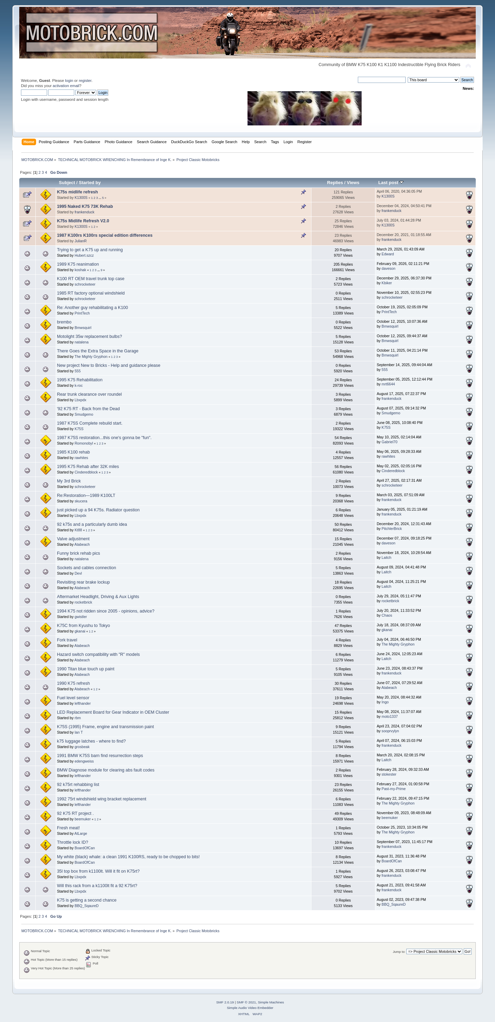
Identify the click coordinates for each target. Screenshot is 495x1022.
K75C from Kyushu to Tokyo (83, 625)
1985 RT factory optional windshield (91, 293)
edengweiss (84, 761)
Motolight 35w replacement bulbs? (89, 336)
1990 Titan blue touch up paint (85, 669)
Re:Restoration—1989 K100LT (86, 495)
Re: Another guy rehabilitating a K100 (92, 307)
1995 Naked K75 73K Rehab (85, 206)
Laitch (386, 557)
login (69, 80)
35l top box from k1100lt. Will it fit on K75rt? (98, 871)
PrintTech (82, 313)
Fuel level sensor (73, 697)
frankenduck (85, 212)
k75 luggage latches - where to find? (91, 741)
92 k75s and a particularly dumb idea (92, 524)
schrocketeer (85, 284)
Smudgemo (84, 414)
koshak (80, 270)
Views (353, 182)
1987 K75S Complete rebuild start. (90, 423)
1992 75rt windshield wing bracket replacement (101, 799)
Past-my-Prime (394, 789)
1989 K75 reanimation (78, 264)
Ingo (385, 702)
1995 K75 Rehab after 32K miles (88, 466)
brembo (64, 322)
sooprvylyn (390, 731)
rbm (78, 718)
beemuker (83, 819)
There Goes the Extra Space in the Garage (98, 351)
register (85, 80)
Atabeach (82, 544)
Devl (78, 573)
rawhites (81, 458)
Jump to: (399, 952)
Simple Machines (271, 1002)
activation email (66, 86)
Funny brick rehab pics (78, 553)
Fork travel (67, 640)
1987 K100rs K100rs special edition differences (105, 235)
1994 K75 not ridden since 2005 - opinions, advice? (106, 611)
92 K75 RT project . (75, 813)
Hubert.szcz (84, 255)
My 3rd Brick (69, 481)
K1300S (81, 197)
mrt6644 (388, 384)
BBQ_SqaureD (87, 906)
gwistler (81, 617)
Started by (90, 182)
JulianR (81, 241)
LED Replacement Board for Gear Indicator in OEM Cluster (113, 712)
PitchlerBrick (392, 528)
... (100, 198)
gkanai (80, 631)
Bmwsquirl (83, 328)
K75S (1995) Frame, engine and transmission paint (105, 726)
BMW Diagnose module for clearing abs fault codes (105, 770)
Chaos (387, 615)
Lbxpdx (80, 400)
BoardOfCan (85, 848)
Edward (388, 254)
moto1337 (390, 716)
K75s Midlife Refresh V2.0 (83, 221)
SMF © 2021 (246, 1002)
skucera (81, 501)
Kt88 (78, 530)
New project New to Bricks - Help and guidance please (109, 365)
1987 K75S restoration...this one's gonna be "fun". (104, 437)
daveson (388, 268)
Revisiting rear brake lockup (83, 582)
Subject (67, 182)
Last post (391, 182)
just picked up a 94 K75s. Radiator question (98, 510)
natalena (82, 342)
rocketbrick (83, 602)
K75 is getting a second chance (87, 900)
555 (78, 371)
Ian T (79, 732)
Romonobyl (84, 443)
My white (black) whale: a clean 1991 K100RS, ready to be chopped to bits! (128, 856)
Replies (335, 182)
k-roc (79, 385)
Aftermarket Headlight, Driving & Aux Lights (98, 596)
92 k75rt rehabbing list (78, 784)
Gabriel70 (389, 442)
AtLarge (80, 833)
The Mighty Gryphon (91, 356)
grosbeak (82, 747)
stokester (389, 774)
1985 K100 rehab (73, 452)
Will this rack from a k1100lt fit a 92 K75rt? (97, 885)
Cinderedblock (86, 472)
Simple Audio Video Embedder (250, 1008)
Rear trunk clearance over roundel (89, 394)
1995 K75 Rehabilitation (79, 379)
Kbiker (387, 283)
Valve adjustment (73, 538)
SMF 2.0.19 (225, 1002)
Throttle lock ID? (72, 842)
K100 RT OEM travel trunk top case (90, 278)
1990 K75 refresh (73, 683)
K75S (79, 429)
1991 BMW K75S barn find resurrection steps (100, 755)
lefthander (83, 703)
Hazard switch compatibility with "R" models (98, 654)
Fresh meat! (68, 828)
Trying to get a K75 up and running (90, 249)
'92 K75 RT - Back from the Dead (88, 408)
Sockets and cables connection (86, 567)
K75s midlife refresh (77, 192)
